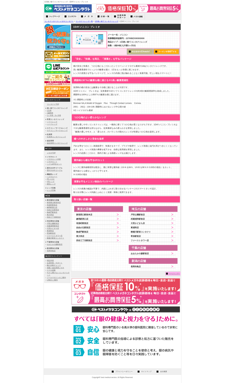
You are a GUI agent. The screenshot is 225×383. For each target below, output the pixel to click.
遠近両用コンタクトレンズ (57, 143)
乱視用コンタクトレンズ (56, 137)
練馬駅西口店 (52, 207)
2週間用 (50, 113)
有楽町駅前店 (52, 205)
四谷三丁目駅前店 (54, 217)
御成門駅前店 (52, 212)
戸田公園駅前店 (53, 223)
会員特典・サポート (54, 263)
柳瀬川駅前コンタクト (55, 238)
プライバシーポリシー (124, 372)
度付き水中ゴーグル (54, 170)
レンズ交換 (51, 190)
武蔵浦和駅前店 (53, 226)
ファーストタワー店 (54, 236)
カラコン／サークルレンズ (57, 131)
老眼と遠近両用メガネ (55, 268)
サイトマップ (146, 372)
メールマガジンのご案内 (56, 278)
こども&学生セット (54, 164)
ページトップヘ (174, 273)
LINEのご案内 (52, 280)
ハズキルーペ (52, 177)
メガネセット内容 (54, 159)
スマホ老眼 (51, 270)
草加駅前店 (51, 233)
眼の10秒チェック (54, 265)
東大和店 (50, 215)
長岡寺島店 (51, 251)
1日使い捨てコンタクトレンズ (106, 21)
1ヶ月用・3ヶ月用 (54, 115)
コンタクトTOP (53, 104)
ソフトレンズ (52, 122)
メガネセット (52, 162)
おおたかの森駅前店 (54, 244)
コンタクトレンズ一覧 (84, 21)
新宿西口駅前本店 (54, 203)
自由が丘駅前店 (53, 210)
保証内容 (50, 260)
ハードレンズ (52, 124)
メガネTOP (51, 153)
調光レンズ (51, 184)
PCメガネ (51, 179)
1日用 (49, 111)
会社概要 (163, 372)
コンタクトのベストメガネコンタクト (59, 21)
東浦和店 (50, 231)
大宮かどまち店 (53, 228)
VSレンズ (50, 182)
